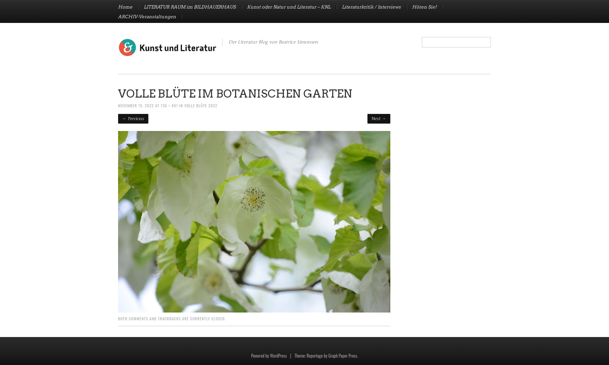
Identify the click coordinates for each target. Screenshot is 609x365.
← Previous (133, 118)
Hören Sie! (424, 7)
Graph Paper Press (342, 356)
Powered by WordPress (269, 356)
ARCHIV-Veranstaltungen (147, 16)
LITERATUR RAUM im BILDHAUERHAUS (190, 7)
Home (125, 7)
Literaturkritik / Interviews (371, 7)
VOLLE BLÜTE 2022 (201, 105)
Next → (379, 118)
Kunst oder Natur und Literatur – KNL (289, 7)
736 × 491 (169, 105)
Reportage (315, 356)
